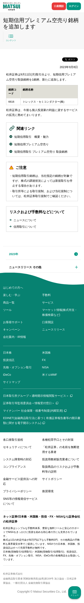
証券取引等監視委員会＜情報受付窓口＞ (30, 403)
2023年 (13, 254)
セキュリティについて (17, 447)
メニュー (75, 595)
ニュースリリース (53, 329)
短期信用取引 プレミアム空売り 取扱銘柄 (40, 151)
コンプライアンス (14, 466)
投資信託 (9, 360)
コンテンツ (11, 40)
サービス (48, 302)
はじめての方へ (13, 287)
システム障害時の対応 (17, 459)
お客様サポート (13, 322)
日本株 (7, 352)
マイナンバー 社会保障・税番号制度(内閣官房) (35, 410)
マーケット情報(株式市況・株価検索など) (59, 312)
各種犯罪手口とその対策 (58, 439)
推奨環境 (48, 491)
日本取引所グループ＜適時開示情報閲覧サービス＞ (38, 395)
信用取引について (24, 226)
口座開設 (59, 6)
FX (44, 360)
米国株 (46, 352)
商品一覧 (9, 302)
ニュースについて (24, 220)
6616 (11, 101)
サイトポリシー (52, 479)
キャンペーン (11, 329)
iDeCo (7, 374)
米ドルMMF (49, 374)
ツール (7, 310)
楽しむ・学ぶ (11, 295)
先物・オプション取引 (17, 367)
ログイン (74, 6)
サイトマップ (11, 382)
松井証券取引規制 (35, 196)
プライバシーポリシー (17, 491)
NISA (45, 367)
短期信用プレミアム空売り (31, 144)
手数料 (46, 295)
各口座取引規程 (13, 439)
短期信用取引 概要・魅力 (31, 136)
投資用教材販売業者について (60, 459)
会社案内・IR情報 (14, 336)
